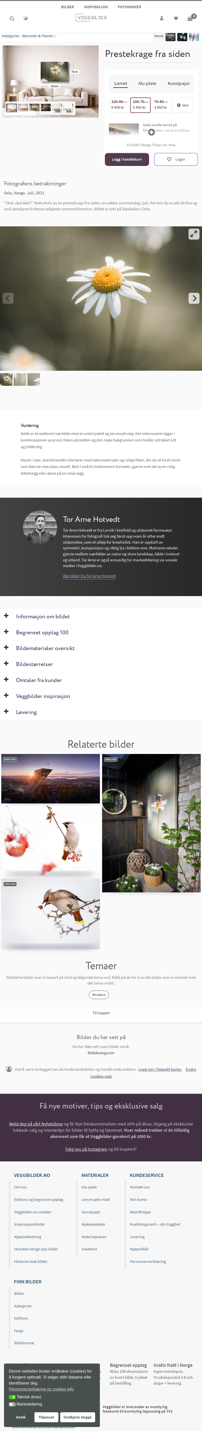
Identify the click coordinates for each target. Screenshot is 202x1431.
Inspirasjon (96, 6)
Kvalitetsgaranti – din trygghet (155, 1223)
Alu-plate (89, 1186)
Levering (137, 1236)
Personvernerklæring (148, 1261)
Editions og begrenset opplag (38, 1199)
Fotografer (129, 6)
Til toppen (101, 1012)
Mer (183, 104)
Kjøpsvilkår (139, 1248)
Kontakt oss (140, 1186)
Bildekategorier (101, 1052)
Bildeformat (24, 1342)
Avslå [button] (20, 1417)
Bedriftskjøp (140, 1211)
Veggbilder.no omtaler (32, 1211)
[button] (12, 1397)
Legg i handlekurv (127, 158)
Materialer (95, 1175)
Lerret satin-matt (96, 1199)
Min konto (138, 1199)
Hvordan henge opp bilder (36, 1248)
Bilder (67, 6)
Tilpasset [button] (46, 1417)
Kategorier (11, 37)
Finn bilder (27, 1281)
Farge (18, 1330)
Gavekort (89, 1248)
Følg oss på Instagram (86, 1149)
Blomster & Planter (38, 37)
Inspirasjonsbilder (29, 1223)
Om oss (20, 1186)
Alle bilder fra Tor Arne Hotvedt (89, 575)
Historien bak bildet (30, 1261)
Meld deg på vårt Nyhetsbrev (36, 1123)
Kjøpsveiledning (27, 1236)
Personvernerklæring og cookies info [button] (41, 1389)
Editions (21, 1317)
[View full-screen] (194, 233)
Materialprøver (94, 1236)
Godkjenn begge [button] (77, 1417)
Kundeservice (147, 1175)
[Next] (194, 298)
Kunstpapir (91, 1211)
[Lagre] (176, 159)
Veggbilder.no (32, 1175)
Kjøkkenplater (93, 1223)
